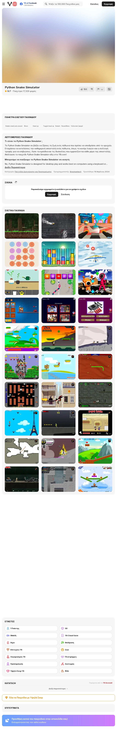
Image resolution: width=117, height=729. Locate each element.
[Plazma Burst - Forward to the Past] (58, 479)
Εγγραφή (108, 4)
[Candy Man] (22, 338)
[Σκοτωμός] (85, 664)
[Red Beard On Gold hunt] (58, 366)
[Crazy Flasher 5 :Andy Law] (22, 479)
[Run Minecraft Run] (22, 226)
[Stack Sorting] (58, 254)
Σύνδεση (65, 194)
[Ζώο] (85, 649)
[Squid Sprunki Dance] (95, 282)
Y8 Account (107, 683)
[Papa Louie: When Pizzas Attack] (95, 423)
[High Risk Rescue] (58, 394)
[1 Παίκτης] (31, 628)
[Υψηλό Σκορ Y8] (31, 671)
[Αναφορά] (100, 89)
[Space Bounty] (95, 394)
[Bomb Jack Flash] (22, 366)
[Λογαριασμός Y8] (31, 656)
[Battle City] (22, 394)
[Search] (45, 4)
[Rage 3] (58, 451)
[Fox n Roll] (95, 479)
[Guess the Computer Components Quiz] (95, 310)
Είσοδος (94, 4)
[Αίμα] (31, 642)
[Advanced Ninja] (22, 451)
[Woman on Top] (22, 423)
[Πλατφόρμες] (85, 656)
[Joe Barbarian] (58, 338)
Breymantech (75, 172)
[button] (15, 167)
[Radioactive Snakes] (95, 366)
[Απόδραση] (85, 642)
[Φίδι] (85, 671)
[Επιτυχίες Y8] (31, 649)
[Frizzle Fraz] (95, 451)
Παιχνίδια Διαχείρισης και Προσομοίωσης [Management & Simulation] (33, 172)
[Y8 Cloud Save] (85, 635)
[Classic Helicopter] (58, 226)
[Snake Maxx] (58, 282)
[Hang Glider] (95, 254)
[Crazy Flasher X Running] (58, 423)
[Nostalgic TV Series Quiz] (58, 310)
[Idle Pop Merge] (22, 310)
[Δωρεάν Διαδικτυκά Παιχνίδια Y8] (12, 4)
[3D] (85, 628)
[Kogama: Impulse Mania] (95, 226)
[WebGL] (31, 635)
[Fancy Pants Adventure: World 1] (95, 338)
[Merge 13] (22, 254)
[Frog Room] (22, 282)
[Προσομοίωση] (31, 664)
